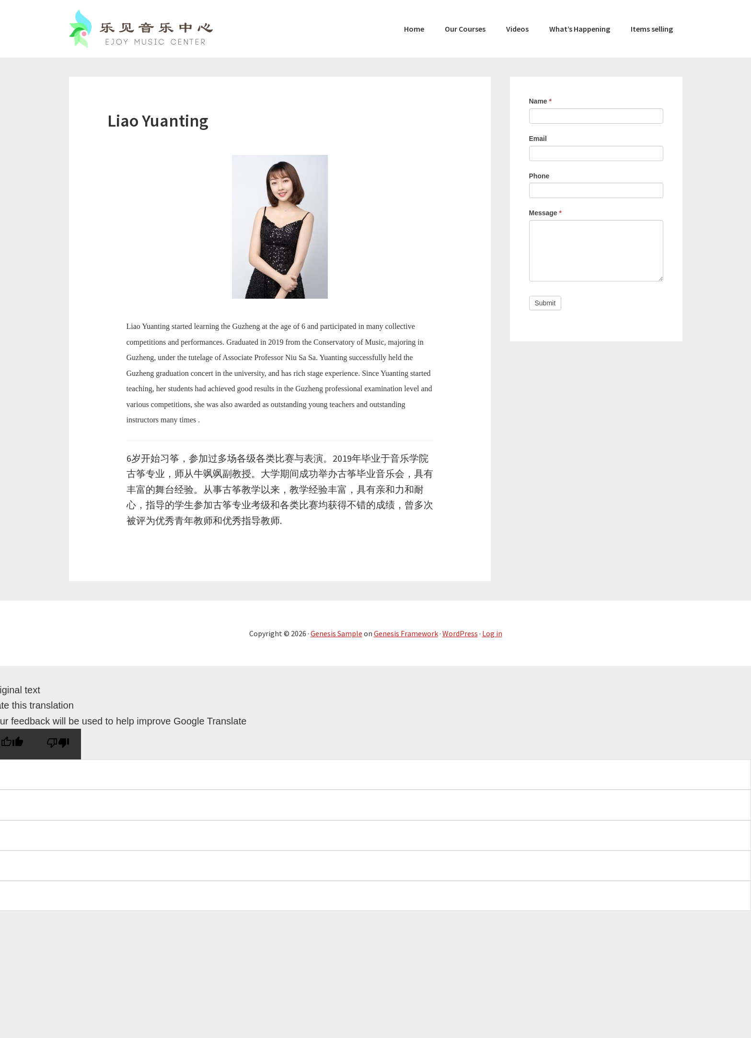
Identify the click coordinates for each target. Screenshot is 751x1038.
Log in (492, 633)
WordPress (460, 633)
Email (538, 138)
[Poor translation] (58, 744)
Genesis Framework (406, 633)
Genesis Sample (336, 633)
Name (540, 101)
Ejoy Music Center (141, 29)
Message (545, 213)
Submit (545, 303)
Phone (539, 176)
